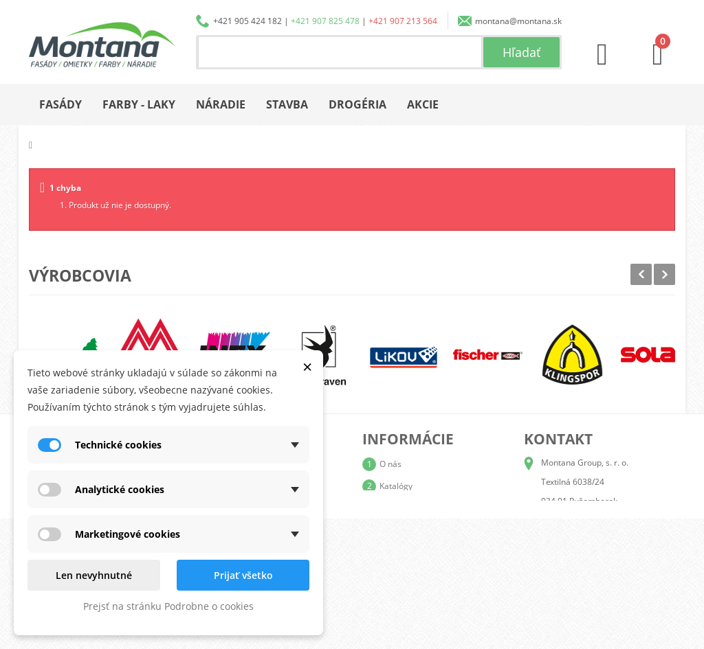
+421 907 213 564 (402, 21)
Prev (641, 274)
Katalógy (396, 486)
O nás (391, 464)
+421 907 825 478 (325, 21)
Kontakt (394, 574)
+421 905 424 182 (247, 21)
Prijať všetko (243, 575)
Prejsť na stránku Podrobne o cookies (168, 606)
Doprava (396, 508)
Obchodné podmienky (421, 530)
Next (664, 274)
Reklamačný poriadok (420, 552)
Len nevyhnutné (94, 575)
